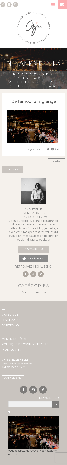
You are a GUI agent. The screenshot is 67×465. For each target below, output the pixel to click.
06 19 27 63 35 (16, 367)
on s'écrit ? (32, 259)
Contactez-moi (13, 378)
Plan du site (11, 349)
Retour (12, 169)
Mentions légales (16, 339)
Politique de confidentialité (25, 344)
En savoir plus (33, 249)
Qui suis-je (10, 314)
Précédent (56, 161)
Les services (11, 320)
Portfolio (10, 325)
